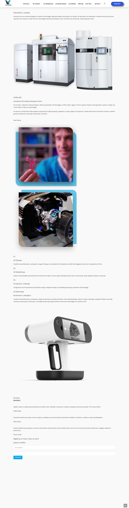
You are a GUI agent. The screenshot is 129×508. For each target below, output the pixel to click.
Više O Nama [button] (17, 120)
